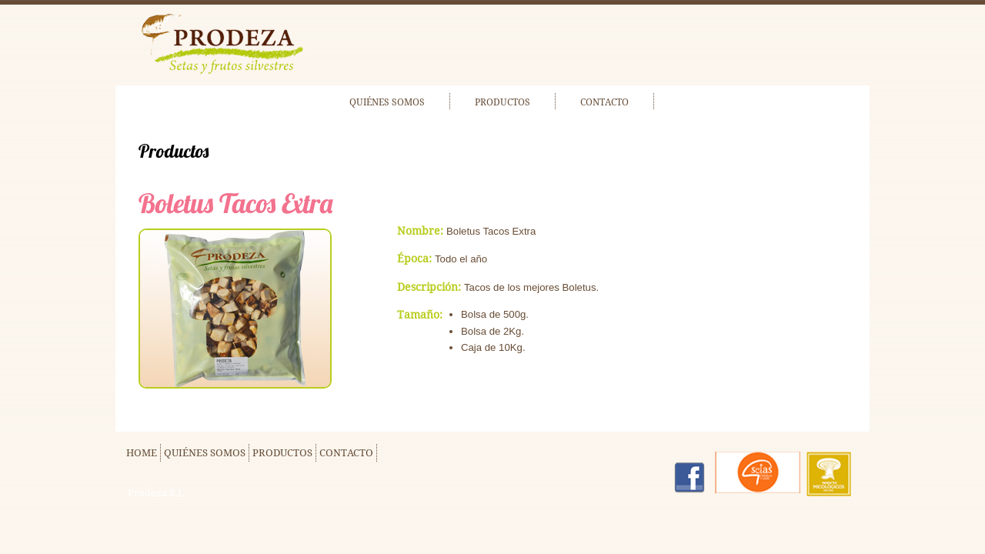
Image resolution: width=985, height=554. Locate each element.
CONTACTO (604, 102)
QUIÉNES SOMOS (387, 102)
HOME (141, 453)
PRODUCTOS (502, 102)
